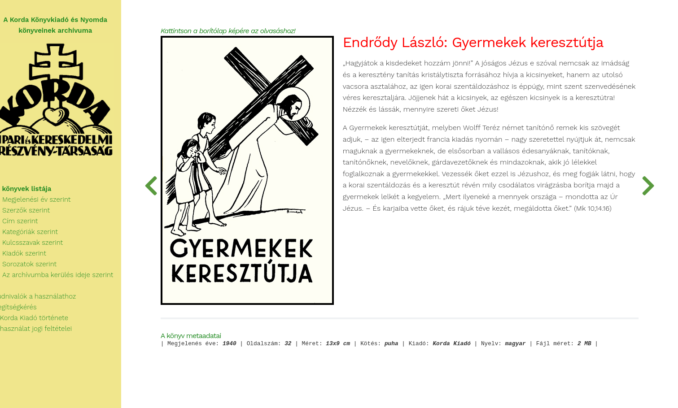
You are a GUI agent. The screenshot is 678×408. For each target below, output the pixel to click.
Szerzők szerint (30, 213)
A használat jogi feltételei (41, 332)
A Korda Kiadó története (39, 321)
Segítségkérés (23, 310)
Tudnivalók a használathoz (43, 299)
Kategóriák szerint (34, 235)
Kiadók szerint (28, 256)
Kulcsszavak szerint (36, 246)
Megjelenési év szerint (40, 203)
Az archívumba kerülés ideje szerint (62, 278)
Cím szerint (24, 224)
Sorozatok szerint (33, 267)
